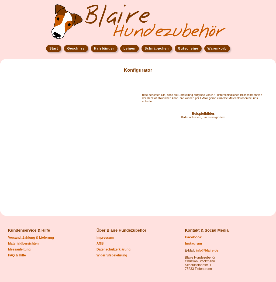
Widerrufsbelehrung (111, 255)
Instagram (193, 243)
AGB (100, 243)
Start (53, 48)
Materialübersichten (23, 243)
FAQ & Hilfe (17, 255)
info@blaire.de (207, 250)
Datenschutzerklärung (113, 249)
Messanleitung (19, 249)
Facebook (193, 237)
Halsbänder (104, 48)
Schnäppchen (157, 48)
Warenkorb (217, 48)
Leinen (129, 48)
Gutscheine (188, 48)
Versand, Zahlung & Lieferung (31, 237)
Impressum (105, 237)
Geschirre (76, 48)
